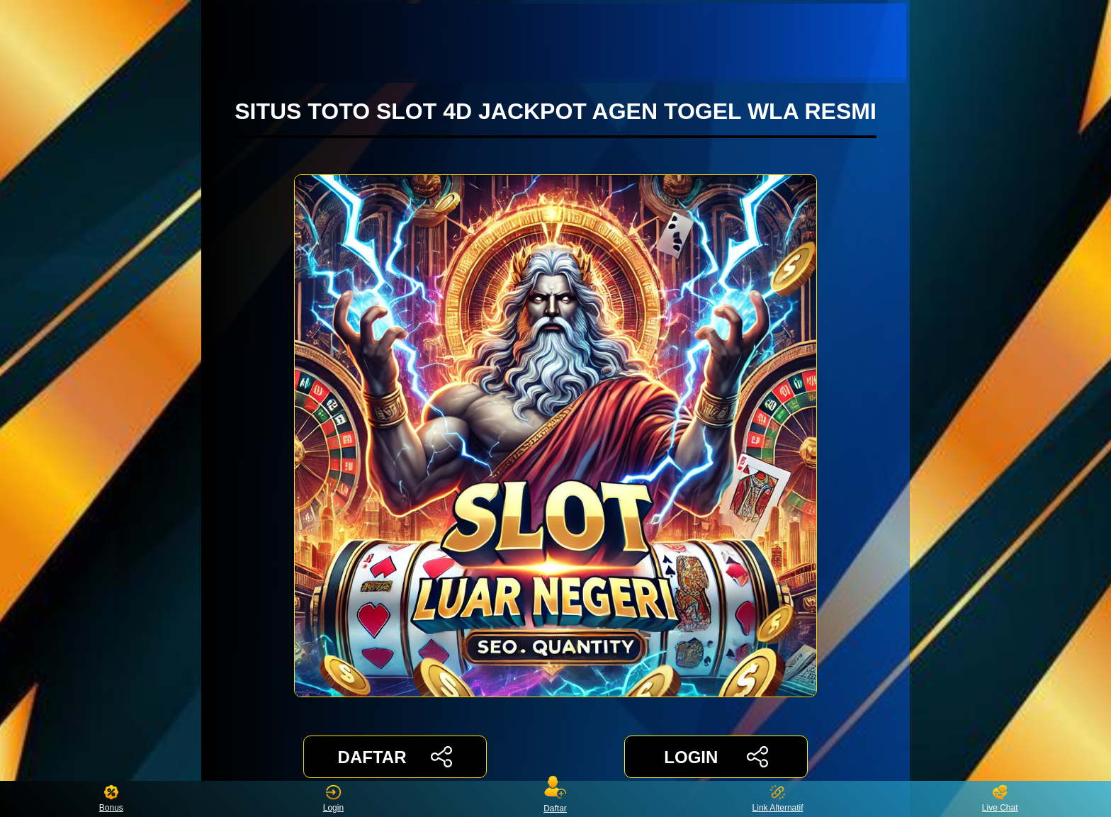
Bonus (111, 798)
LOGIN (716, 756)
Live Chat (1000, 798)
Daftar (555, 798)
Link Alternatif (777, 798)
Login (333, 798)
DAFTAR (395, 756)
